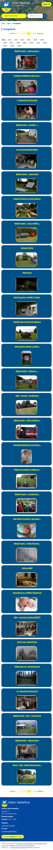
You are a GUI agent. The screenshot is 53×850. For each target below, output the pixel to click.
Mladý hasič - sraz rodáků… (27, 223)
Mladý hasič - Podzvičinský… (27, 543)
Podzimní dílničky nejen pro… (27, 75)
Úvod (3, 23)
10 (35, 33)
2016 (5, 43)
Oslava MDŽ (27, 568)
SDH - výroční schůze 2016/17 (27, 617)
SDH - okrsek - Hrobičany (27, 395)
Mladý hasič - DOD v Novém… (27, 420)
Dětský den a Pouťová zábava (27, 322)
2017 (11, 43)
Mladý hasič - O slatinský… (27, 494)
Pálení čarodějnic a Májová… (27, 469)
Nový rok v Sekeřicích (27, 642)
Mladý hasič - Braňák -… (27, 125)
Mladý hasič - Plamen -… (27, 371)
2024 (12, 46)
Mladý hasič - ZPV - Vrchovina (27, 716)
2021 (38, 43)
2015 (42, 40)
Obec (9, 23)
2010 (9, 40)
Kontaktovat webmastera (24, 844)
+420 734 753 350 (10, 16)
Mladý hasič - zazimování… (27, 51)
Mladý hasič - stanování (27, 174)
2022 (45, 43)
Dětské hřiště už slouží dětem (27, 199)
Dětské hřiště (27, 248)
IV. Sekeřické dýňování (27, 691)
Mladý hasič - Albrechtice (27, 740)
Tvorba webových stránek (18, 847)
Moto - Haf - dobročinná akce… (27, 765)
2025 (19, 46)
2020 (31, 43)
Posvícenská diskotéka (27, 149)
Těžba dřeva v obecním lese (27, 666)
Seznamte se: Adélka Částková (27, 592)
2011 (16, 40)
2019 (24, 43)
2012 (22, 40)
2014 (35, 40)
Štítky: (3, 40)
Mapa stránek (29, 845)
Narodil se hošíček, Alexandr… (27, 519)
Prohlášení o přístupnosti (17, 845)
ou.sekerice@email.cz (9, 831)
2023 (5, 46)
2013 (28, 40)
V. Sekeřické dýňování (27, 100)
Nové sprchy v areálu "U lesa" (27, 297)
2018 (18, 43)
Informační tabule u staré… (27, 346)
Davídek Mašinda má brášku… (27, 445)
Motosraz (27, 272)
